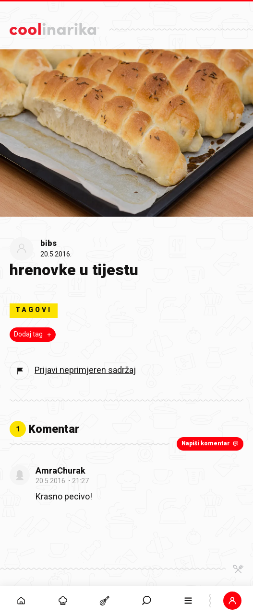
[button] (232, 600)
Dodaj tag (33, 334)
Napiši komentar (211, 443)
